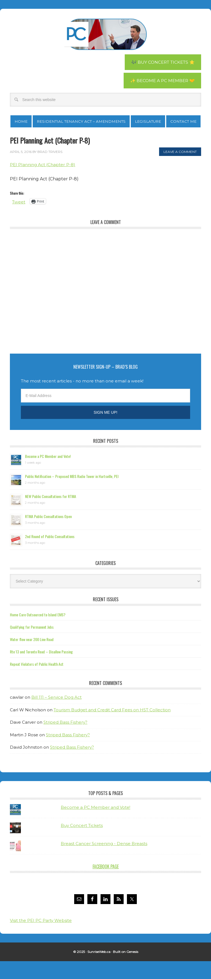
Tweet (19, 219)
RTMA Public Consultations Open (48, 534)
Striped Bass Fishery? (65, 740)
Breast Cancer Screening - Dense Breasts (104, 861)
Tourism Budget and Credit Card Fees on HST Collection (112, 728)
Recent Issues (105, 617)
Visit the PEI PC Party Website (41, 938)
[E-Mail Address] (105, 414)
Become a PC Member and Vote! (48, 474)
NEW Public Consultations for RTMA (50, 514)
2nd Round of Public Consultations (49, 554)
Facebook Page (106, 884)
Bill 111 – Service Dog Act (56, 715)
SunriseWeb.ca (98, 970)
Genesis (132, 970)
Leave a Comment (180, 170)
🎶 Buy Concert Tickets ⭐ (161, 62)
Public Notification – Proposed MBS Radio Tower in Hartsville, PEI (71, 494)
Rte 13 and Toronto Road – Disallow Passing (41, 670)
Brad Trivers (105, 34)
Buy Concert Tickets (82, 843)
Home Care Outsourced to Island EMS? (37, 633)
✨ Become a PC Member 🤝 (161, 80)
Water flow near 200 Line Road (32, 657)
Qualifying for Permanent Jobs (32, 645)
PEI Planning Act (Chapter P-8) (44, 182)
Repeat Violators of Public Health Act (36, 682)
